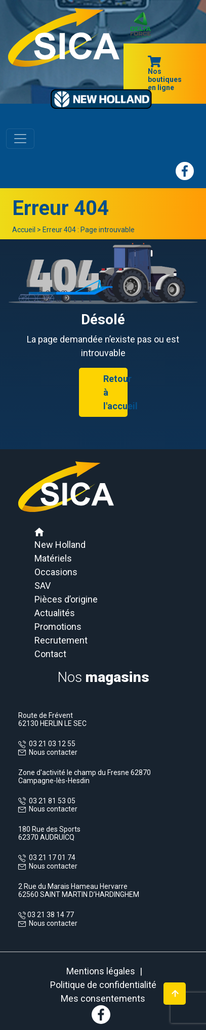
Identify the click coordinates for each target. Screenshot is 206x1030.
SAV (42, 585)
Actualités (54, 613)
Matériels (53, 558)
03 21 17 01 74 (50, 857)
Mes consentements (103, 998)
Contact (50, 654)
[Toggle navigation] (20, 138)
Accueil (23, 230)
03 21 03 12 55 (50, 744)
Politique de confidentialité (103, 984)
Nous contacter (53, 752)
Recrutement (61, 640)
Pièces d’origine (66, 599)
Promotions (57, 626)
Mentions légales (100, 971)
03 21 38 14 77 (50, 915)
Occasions (55, 572)
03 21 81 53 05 (50, 801)
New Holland (60, 544)
